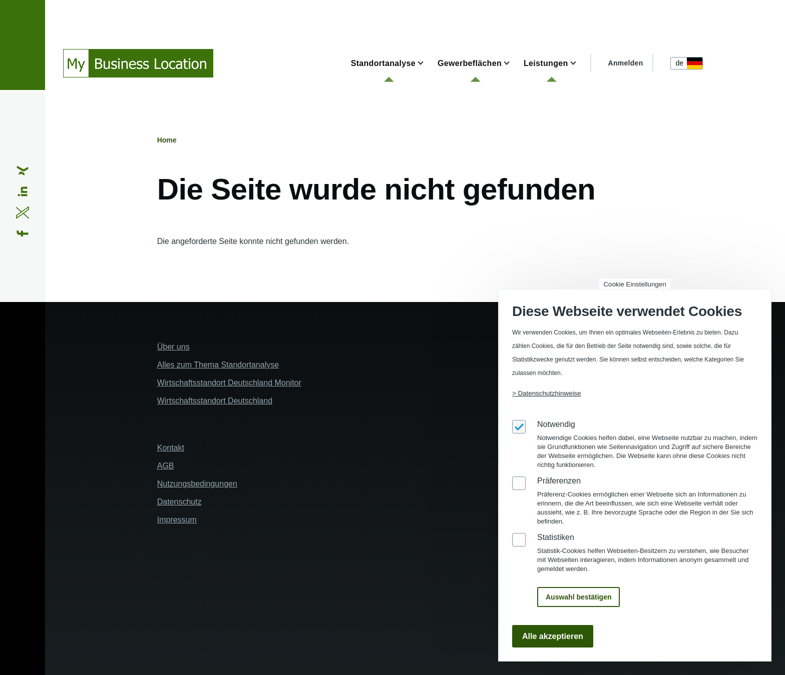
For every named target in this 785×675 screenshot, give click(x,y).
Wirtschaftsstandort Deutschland (214, 400)
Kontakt (170, 448)
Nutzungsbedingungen (197, 484)
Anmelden (625, 63)
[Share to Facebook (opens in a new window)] (22, 233)
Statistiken (555, 537)
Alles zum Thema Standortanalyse (218, 364)
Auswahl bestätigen (578, 597)
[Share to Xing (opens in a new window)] (22, 170)
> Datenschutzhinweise (546, 393)
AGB (165, 466)
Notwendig (556, 424)
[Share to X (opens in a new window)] (22, 212)
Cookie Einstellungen (634, 284)
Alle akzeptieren (552, 636)
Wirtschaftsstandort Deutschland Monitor (229, 382)
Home (167, 140)
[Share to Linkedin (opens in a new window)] (22, 191)
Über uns (173, 346)
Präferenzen (559, 480)
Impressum (177, 520)
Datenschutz (179, 502)
